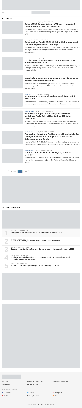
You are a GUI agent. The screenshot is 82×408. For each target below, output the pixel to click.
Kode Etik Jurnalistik (61, 382)
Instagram (57, 393)
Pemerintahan (29, 22)
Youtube (6, 396)
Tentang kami (32, 385)
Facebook (6, 393)
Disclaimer (6, 385)
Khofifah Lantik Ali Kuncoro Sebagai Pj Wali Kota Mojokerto (48, 153)
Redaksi (5, 382)
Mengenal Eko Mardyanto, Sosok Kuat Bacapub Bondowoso (36, 232)
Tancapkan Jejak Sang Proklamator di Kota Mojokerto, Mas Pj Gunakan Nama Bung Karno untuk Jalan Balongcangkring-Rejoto (52, 136)
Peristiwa (28, 94)
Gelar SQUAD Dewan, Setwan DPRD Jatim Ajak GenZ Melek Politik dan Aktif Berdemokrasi (50, 25)
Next (25, 172)
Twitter (30, 393)
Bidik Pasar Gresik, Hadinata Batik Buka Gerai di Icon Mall (35, 241)
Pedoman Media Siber (35, 382)
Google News (33, 396)
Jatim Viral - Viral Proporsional (46, 404)
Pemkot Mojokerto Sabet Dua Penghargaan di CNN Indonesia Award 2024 (50, 61)
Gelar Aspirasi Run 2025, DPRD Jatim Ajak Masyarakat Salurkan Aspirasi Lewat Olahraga (51, 43)
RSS (55, 396)
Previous (13, 172)
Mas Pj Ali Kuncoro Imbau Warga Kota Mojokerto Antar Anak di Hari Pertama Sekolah (51, 79)
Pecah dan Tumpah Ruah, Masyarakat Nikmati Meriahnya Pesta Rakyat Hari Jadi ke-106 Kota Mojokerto (48, 116)
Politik (27, 40)
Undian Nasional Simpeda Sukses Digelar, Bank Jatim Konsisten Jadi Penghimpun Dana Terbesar (40, 258)
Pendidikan (28, 76)
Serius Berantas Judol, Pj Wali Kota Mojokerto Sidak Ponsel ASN (50, 97)
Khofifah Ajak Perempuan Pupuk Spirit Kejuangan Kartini (35, 265)
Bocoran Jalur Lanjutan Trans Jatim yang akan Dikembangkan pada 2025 (42, 249)
